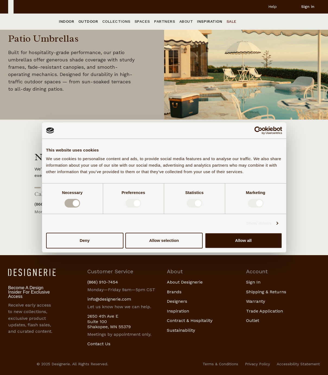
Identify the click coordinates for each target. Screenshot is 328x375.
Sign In (253, 282)
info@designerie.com (109, 299)
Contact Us (98, 343)
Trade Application (264, 311)
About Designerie (185, 282)
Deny (85, 240)
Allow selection (164, 240)
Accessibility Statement (298, 364)
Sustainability (181, 330)
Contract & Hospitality (189, 320)
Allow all (243, 240)
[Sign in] (303, 6)
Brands (174, 291)
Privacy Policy (257, 364)
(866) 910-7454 (102, 282)
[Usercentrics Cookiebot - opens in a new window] (258, 130)
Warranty (255, 301)
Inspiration (178, 311)
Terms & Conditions (220, 364)
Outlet (252, 320)
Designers (177, 301)
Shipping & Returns (266, 291)
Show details (259, 223)
